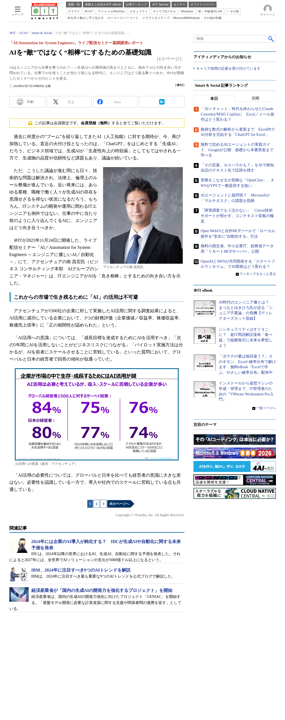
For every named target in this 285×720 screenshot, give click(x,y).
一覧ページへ (266, 408)
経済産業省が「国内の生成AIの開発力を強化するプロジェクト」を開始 (102, 590)
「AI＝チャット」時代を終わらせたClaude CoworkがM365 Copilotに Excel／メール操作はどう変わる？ (237, 114)
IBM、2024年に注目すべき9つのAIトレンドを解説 (81, 570)
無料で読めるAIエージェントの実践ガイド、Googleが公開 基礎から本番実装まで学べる (237, 150)
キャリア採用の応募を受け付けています (228, 69)
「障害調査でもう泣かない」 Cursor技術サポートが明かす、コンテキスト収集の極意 (237, 216)
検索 (271, 39)
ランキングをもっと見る (258, 274)
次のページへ (119, 504)
